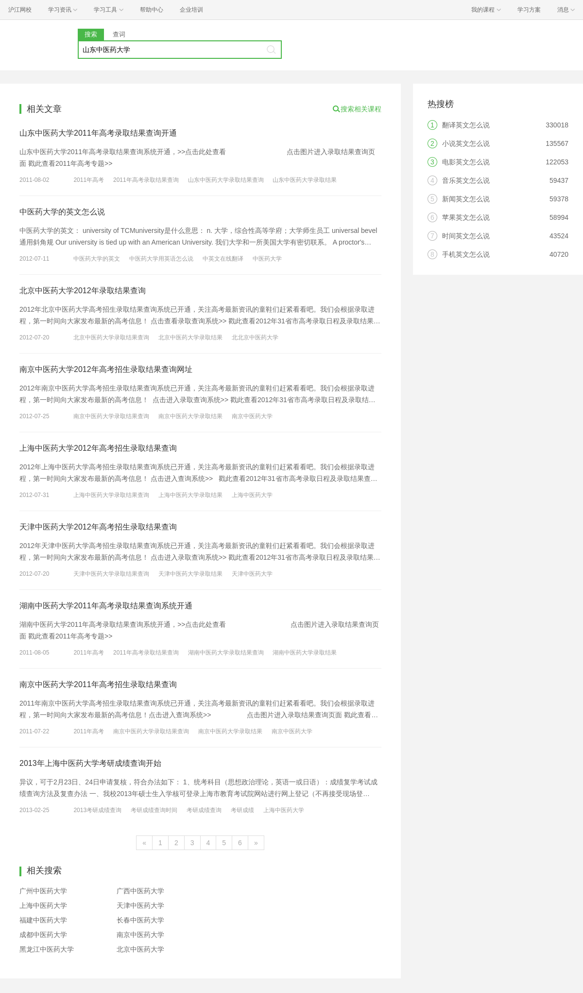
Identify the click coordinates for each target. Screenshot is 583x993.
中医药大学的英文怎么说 (62, 212)
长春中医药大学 (140, 920)
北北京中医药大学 (255, 337)
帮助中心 (151, 9)
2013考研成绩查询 (97, 810)
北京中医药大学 (140, 949)
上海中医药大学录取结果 (190, 495)
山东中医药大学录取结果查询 (226, 180)
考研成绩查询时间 (154, 810)
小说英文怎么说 (466, 143)
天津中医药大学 (252, 573)
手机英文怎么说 (466, 254)
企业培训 (191, 9)
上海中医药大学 (252, 495)
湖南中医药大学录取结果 (305, 652)
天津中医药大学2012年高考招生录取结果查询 (98, 527)
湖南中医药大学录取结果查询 (226, 652)
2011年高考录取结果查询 (146, 180)
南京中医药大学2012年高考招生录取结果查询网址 (105, 369)
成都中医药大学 (43, 935)
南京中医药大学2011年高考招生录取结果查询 (98, 684)
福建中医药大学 (43, 920)
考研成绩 (242, 810)
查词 (119, 34)
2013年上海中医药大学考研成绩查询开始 (90, 763)
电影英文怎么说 (466, 162)
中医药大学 (267, 258)
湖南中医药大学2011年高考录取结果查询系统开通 (105, 606)
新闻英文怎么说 (466, 199)
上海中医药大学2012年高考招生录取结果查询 (98, 448)
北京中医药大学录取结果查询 (111, 337)
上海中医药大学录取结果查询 (111, 495)
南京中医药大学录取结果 (190, 416)
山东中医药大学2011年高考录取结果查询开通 (98, 133)
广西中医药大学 (140, 891)
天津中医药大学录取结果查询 (111, 573)
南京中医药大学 (252, 416)
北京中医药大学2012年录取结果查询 (82, 290)
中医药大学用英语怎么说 (161, 258)
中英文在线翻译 (223, 258)
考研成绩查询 (204, 810)
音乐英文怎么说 (466, 180)
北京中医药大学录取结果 (190, 337)
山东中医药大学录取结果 (305, 180)
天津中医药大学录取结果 (190, 573)
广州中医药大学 (43, 891)
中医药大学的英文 (96, 258)
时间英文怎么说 (466, 236)
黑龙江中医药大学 (46, 949)
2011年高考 (88, 180)
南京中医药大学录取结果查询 (111, 416)
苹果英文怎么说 (466, 217)
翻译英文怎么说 (466, 125)
